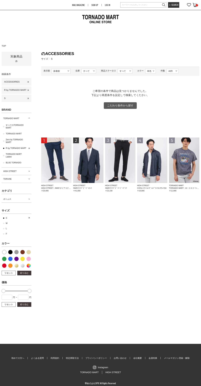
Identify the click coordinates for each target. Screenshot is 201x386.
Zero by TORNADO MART (14, 140)
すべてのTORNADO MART (15, 126)
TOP (4, 46)
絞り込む (24, 273)
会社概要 (137, 358)
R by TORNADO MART (15, 90)
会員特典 (153, 358)
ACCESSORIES (12, 82)
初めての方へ (17, 358)
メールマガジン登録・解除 (177, 358)
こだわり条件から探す (120, 105)
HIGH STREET (10, 171)
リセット (8, 273)
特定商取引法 (72, 358)
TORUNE (7, 179)
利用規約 (55, 358)
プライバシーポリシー (96, 358)
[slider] (3, 291)
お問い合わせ (120, 358)
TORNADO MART (11, 118)
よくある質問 (37, 358)
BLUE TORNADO (13, 163)
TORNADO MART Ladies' (14, 155)
